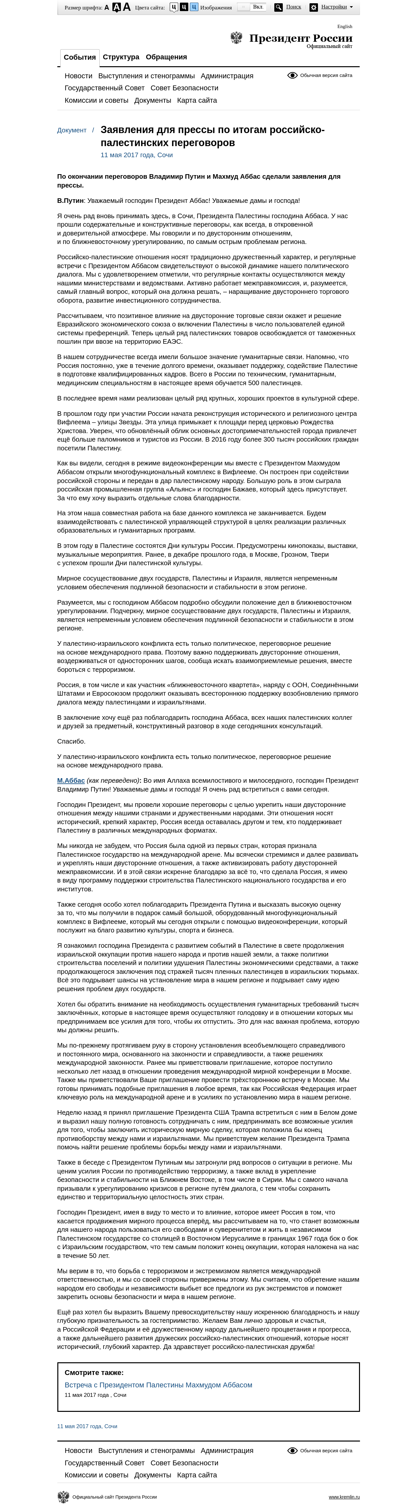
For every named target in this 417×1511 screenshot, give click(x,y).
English (345, 26)
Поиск (293, 7)
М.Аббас (71, 780)
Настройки (334, 7)
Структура (121, 57)
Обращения (166, 57)
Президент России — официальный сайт (291, 40)
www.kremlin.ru (344, 1497)
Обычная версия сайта (326, 75)
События (80, 57)
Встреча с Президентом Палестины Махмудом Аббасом (158, 1385)
